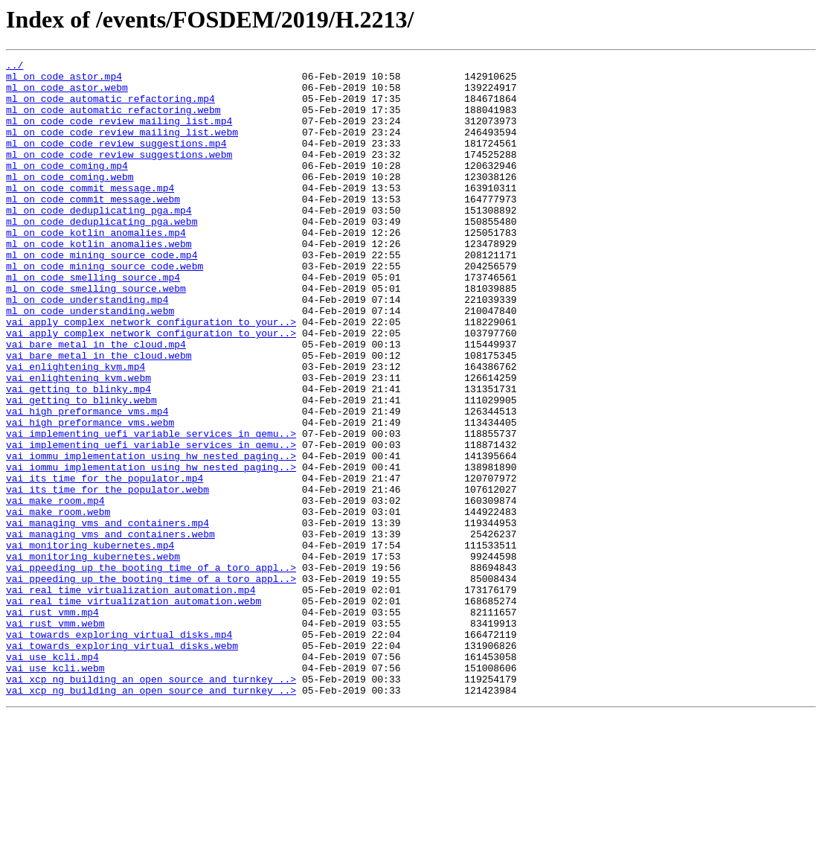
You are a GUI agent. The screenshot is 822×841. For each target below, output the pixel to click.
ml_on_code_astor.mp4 (64, 80)
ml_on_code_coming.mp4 (67, 187)
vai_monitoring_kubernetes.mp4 (90, 643)
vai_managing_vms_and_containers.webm (110, 629)
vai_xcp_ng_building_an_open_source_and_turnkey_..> (151, 803)
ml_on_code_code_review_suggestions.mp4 (116, 160)
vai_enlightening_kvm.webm (78, 442)
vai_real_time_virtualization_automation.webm (133, 710)
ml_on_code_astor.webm (67, 93)
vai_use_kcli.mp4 (52, 777)
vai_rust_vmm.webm (55, 737)
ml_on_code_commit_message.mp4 (90, 214)
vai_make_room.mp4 (55, 589)
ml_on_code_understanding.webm (90, 361)
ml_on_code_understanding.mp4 (87, 348)
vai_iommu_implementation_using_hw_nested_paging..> (151, 536)
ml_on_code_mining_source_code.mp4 (101, 294)
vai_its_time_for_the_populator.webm (107, 576)
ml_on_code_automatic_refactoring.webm (113, 120)
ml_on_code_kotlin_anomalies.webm (99, 281)
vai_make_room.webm (58, 603)
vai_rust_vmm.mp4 (52, 723)
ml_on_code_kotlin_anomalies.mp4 (96, 268)
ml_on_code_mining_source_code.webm (104, 308)
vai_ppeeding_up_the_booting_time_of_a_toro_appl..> (151, 670)
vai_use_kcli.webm (55, 790)
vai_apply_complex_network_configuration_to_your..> (151, 375)
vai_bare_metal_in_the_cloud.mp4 (96, 402)
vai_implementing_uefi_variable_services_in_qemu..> (151, 509)
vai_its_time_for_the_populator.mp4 (104, 562)
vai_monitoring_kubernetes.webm (93, 656)
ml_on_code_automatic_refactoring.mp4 (110, 107)
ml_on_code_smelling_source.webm (96, 335)
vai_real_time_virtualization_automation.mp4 (130, 696)
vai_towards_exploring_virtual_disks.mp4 (119, 750)
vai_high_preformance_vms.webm (90, 495)
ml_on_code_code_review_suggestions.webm (119, 174)
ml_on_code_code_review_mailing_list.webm (122, 147)
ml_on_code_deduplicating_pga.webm (101, 254)
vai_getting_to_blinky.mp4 (78, 455)
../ (14, 67)
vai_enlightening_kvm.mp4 (75, 428)
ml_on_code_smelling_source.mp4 (93, 321)
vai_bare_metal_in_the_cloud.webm (99, 415)
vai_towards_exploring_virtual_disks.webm (122, 763)
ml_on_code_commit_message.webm (93, 227)
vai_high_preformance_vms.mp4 (87, 482)
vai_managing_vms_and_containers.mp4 (107, 616)
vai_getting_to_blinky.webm (81, 469)
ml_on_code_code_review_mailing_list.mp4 (119, 134)
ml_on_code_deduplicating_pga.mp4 (99, 241)
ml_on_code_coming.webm (70, 201)
